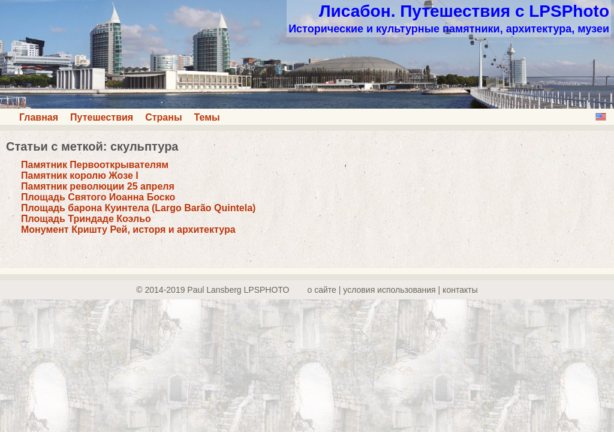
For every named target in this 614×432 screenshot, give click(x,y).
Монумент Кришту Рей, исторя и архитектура (128, 229)
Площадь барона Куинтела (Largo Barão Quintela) (138, 208)
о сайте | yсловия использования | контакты (393, 290)
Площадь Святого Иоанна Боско (98, 197)
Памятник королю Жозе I (80, 175)
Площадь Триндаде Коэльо (86, 219)
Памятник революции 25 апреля (97, 186)
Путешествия (101, 117)
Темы (207, 117)
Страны (163, 117)
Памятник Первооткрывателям (94, 165)
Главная (38, 117)
